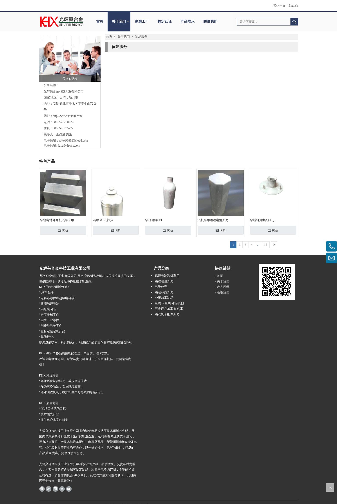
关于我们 (119, 21)
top (330, 487)
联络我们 (210, 21)
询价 (63, 230)
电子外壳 (161, 286)
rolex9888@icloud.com (73, 140)
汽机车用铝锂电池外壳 (213, 220)
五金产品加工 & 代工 (169, 308)
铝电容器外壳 (164, 292)
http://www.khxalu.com (67, 116)
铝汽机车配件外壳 (167, 314)
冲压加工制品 (164, 297)
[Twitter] (62, 489)
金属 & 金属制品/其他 (169, 303)
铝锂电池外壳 (164, 281)
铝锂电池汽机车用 (167, 275)
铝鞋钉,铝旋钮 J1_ (262, 220)
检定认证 (165, 21)
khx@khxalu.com (69, 145)
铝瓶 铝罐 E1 (153, 220)
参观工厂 (142, 21)
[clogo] (61, 21)
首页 (99, 21)
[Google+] (48, 489)
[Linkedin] (55, 489)
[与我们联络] (70, 59)
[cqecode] (277, 282)
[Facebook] (42, 489)
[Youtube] (69, 489)
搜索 (294, 21)
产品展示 (187, 21)
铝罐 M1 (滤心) (103, 220)
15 (265, 244)
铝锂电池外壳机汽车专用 (57, 220)
